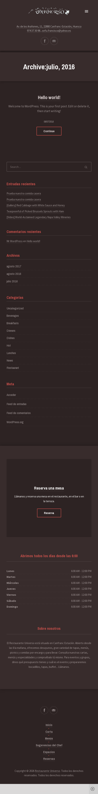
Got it (55, 791)
